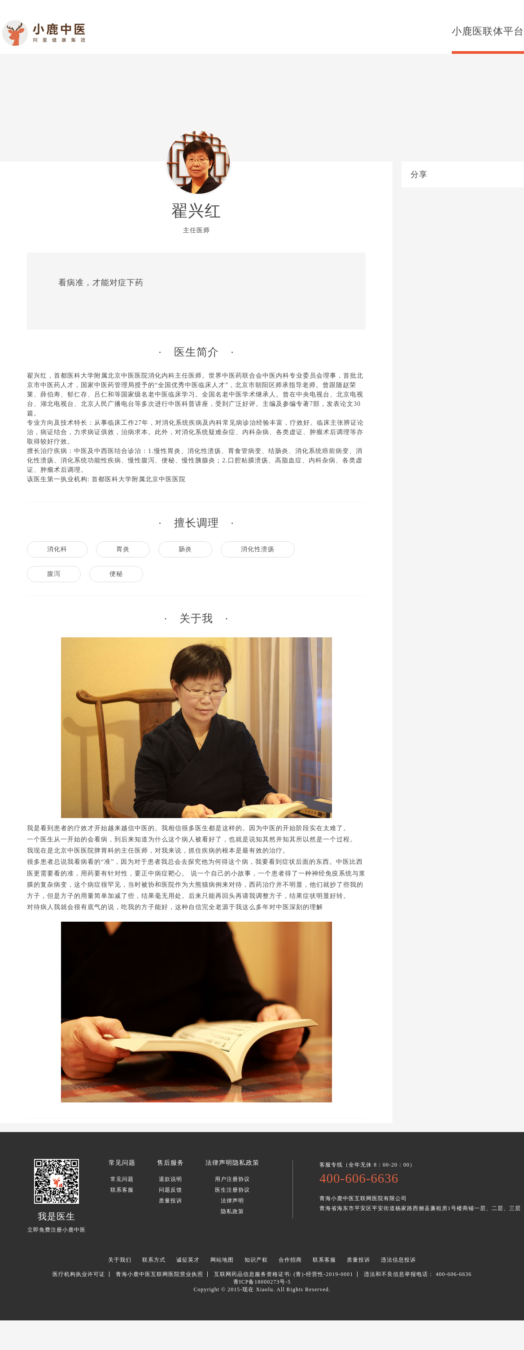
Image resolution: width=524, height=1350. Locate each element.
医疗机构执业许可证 (78, 1274)
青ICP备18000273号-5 (262, 1282)
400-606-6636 (358, 1178)
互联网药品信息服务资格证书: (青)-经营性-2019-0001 (283, 1274)
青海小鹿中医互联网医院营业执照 (159, 1274)
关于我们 (119, 1260)
